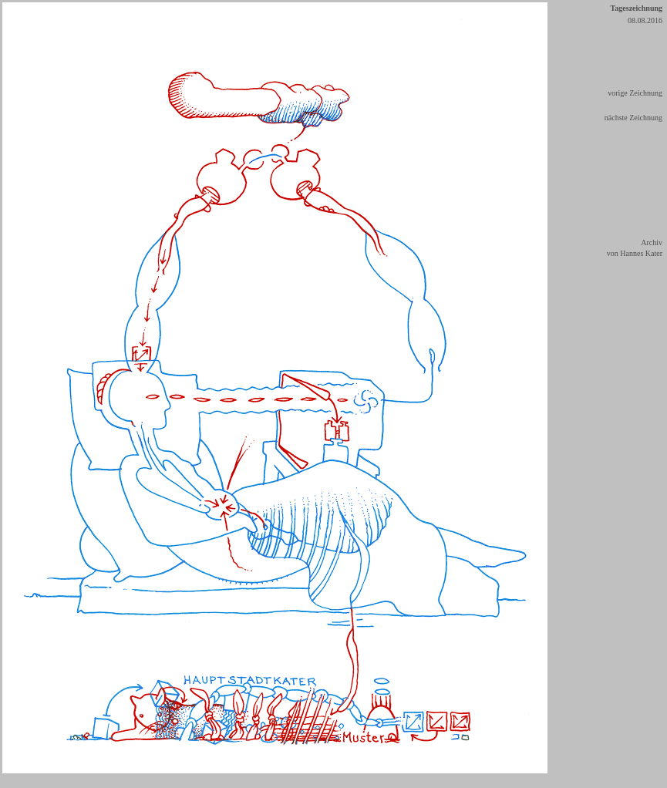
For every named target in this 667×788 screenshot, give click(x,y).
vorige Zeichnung (635, 93)
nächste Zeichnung (633, 117)
